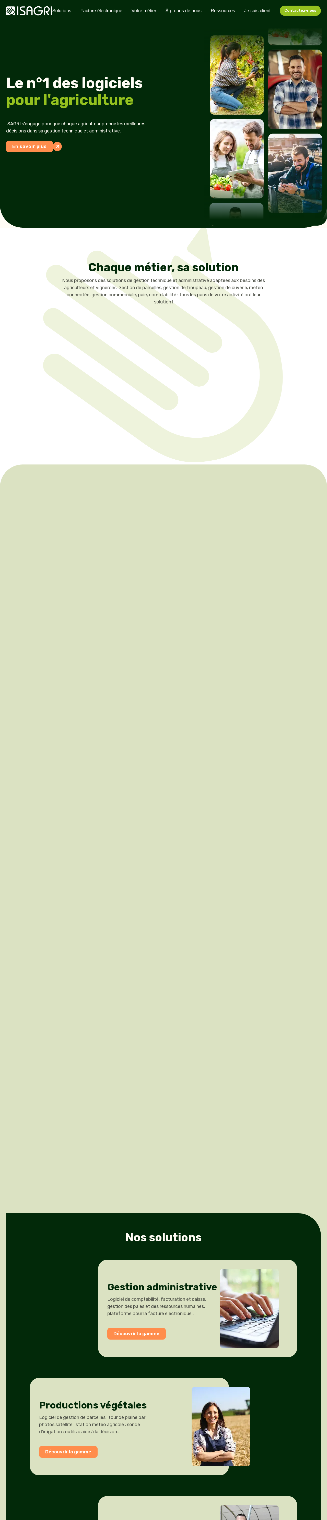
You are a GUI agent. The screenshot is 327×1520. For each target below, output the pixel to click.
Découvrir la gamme (128, 861)
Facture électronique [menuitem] (101, 10)
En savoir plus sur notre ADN (37, 537)
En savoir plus (32, 146)
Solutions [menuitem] (61, 10)
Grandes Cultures (148, 429)
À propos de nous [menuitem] (184, 10)
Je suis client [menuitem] (257, 10)
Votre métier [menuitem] (144, 10)
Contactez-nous (300, 10)
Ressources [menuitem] (223, 10)
